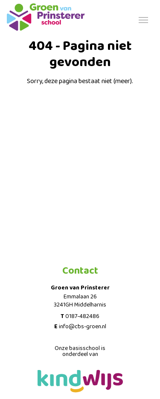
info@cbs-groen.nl (82, 326)
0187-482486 (82, 316)
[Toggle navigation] (143, 19)
